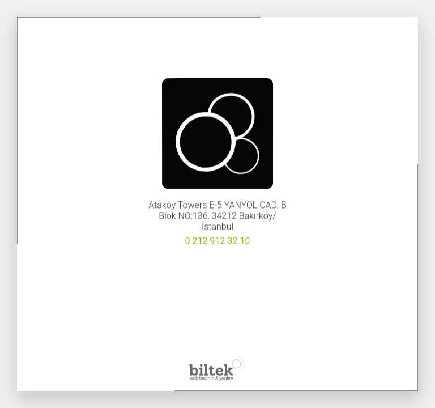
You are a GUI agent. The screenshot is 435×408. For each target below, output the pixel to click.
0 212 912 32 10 (217, 241)
